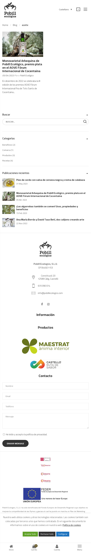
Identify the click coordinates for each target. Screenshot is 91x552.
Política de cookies (72, 525)
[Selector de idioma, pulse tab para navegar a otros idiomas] (64, 9)
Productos (7, 155)
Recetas (6, 161)
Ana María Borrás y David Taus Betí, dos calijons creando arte (50, 219)
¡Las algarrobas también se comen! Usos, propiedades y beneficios (47, 208)
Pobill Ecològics (27, 75)
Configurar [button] (62, 534)
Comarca (6, 150)
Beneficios (7, 145)
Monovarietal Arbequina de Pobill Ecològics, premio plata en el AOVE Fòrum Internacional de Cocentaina (22, 66)
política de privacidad (36, 434)
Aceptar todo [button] (30, 534)
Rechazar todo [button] (47, 534)
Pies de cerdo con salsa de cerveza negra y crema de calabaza (50, 179)
